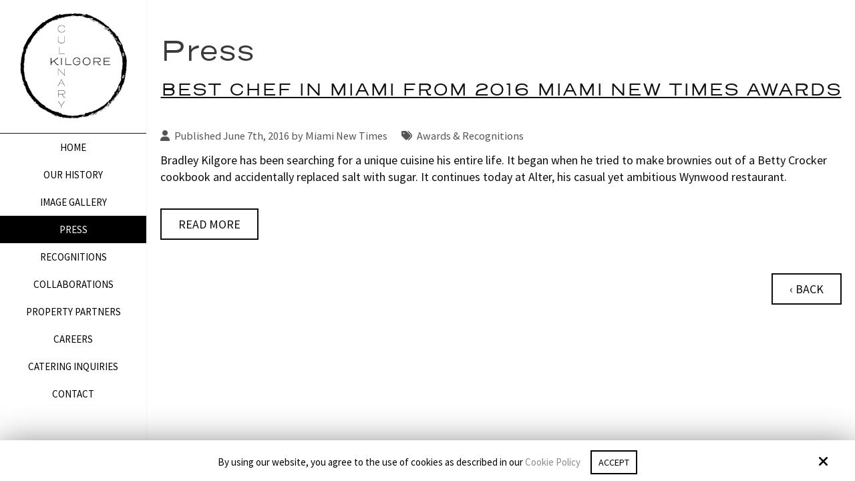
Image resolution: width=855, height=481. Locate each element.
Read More (209, 224)
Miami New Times (346, 135)
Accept (613, 462)
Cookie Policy (550, 462)
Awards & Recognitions (470, 135)
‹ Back (807, 289)
